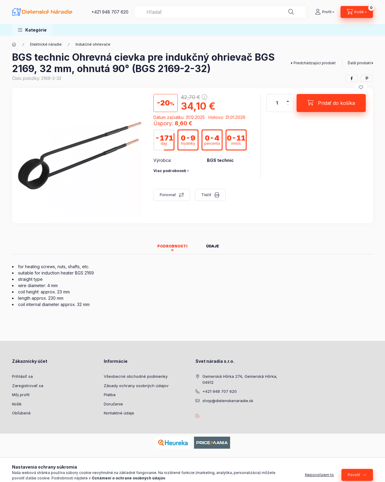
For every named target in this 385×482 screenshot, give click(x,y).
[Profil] (324, 12)
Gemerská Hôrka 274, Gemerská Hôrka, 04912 (239, 379)
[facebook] (352, 78)
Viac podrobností (169, 170)
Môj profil (20, 394)
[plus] (287, 98)
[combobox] (220, 12)
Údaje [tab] (212, 246)
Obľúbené (21, 413)
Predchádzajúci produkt (315, 63)
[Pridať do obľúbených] (361, 87)
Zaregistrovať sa (27, 385)
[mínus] (287, 107)
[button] (32, 30)
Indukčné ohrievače (92, 44)
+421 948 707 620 (109, 11)
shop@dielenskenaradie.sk (227, 400)
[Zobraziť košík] (356, 12)
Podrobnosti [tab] (172, 246)
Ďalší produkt (359, 63)
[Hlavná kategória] (14, 44)
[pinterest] (367, 78)
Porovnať (168, 194)
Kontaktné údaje (119, 413)
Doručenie (113, 404)
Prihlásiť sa (22, 376)
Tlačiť (206, 194)
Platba (110, 394)
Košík (17, 404)
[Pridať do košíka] (331, 103)
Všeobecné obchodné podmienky (136, 376)
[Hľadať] (291, 12)
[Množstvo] (277, 103)
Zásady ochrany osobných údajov (136, 385)
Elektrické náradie (46, 44)
